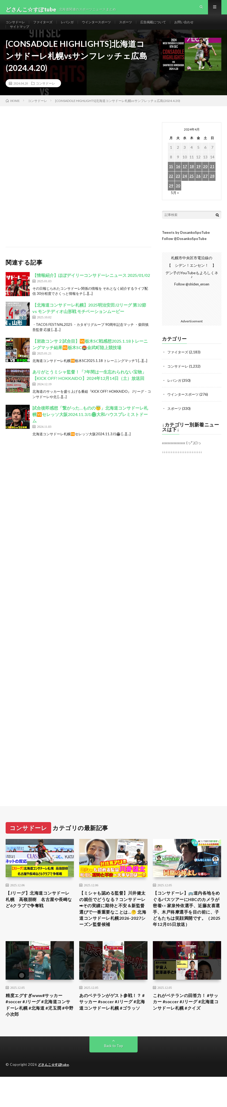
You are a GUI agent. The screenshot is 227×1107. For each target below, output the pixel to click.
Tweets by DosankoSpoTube (186, 247)
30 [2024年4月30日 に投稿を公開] (178, 201)
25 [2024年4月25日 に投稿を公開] (192, 191)
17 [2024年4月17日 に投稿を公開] (185, 181)
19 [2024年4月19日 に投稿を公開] (198, 181)
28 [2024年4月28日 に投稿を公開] (212, 191)
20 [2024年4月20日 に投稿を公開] (205, 181)
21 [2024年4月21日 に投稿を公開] (212, 181)
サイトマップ (21, 36)
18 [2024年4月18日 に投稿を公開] (192, 181)
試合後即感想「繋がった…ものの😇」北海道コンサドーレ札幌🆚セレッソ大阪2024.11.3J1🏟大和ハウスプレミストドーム (90, 429)
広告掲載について (171, 26)
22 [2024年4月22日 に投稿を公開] (171, 191)
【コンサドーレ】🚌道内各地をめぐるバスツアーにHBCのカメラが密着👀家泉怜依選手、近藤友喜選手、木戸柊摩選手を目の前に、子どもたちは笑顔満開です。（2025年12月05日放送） (186, 929)
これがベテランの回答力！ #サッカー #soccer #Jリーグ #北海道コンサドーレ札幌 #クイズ (187, 1030)
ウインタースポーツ (107, 26)
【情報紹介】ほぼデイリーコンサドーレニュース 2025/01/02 (91, 290)
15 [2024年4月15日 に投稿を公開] (171, 181)
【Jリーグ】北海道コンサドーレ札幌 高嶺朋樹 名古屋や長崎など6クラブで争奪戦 (39, 914)
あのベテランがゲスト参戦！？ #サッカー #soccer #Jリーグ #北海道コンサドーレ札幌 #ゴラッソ (113, 1033)
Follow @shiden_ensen (192, 299)
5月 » (175, 207)
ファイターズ (47, 26)
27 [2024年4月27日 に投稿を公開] (205, 191)
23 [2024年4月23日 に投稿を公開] (178, 191)
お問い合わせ (205, 26)
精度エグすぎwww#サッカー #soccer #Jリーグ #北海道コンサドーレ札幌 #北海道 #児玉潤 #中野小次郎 (39, 1033)
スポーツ (140, 26)
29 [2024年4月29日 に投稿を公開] (171, 201)
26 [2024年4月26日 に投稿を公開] (198, 191)
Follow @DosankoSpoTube (184, 253)
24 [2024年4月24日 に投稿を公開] (185, 191)
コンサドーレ (17, 26)
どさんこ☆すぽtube (55, 1095)
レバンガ (74, 26)
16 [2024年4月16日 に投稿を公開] (178, 181)
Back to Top (114, 1076)
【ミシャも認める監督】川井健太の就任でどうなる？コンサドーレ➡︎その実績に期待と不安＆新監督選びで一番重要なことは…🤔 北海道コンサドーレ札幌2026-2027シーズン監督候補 (112, 929)
